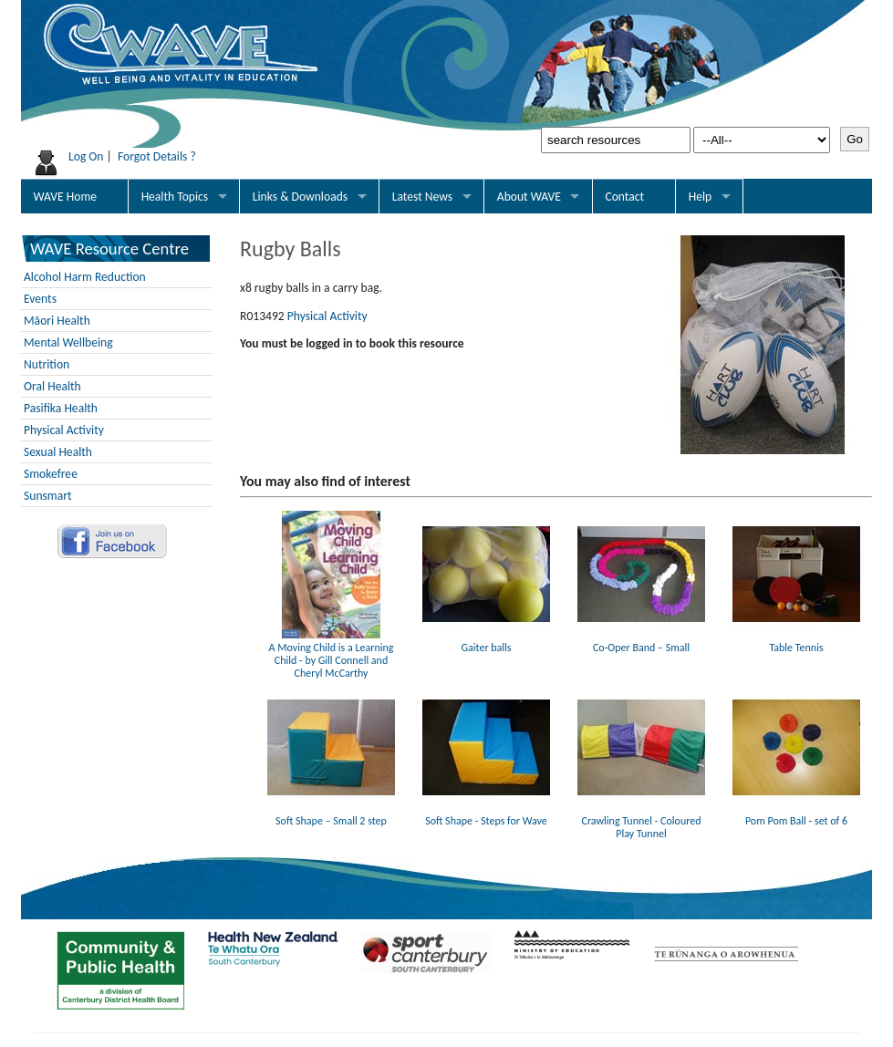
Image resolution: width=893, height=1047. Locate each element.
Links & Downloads (300, 196)
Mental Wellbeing (68, 342)
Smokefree (51, 474)
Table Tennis (796, 641)
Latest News (422, 196)
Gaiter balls (486, 641)
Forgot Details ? (157, 156)
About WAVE (529, 196)
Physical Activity (64, 430)
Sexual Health (58, 452)
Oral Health (52, 386)
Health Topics (175, 196)
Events (40, 298)
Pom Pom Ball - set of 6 (796, 814)
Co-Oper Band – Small (641, 641)
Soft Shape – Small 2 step (331, 814)
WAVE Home (65, 196)
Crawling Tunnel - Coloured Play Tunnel (641, 821)
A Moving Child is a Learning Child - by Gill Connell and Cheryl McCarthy (331, 653)
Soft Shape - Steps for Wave (486, 814)
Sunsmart (48, 495)
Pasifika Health (61, 408)
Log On (86, 156)
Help (700, 196)
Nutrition (46, 364)
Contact (624, 196)
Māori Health (57, 320)
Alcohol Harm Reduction (85, 277)
